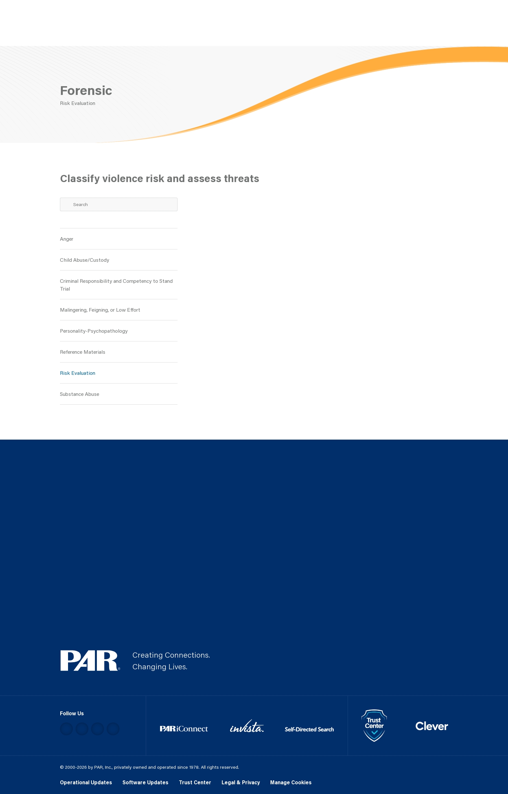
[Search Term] (119, 204)
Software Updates (145, 782)
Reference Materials (82, 351)
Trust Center (195, 782)
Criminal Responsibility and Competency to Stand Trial (116, 284)
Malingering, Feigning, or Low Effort (100, 309)
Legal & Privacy (241, 782)
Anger (66, 238)
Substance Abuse (79, 393)
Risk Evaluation (77, 372)
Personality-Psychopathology (94, 330)
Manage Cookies (291, 782)
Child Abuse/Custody (84, 259)
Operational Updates (86, 782)
